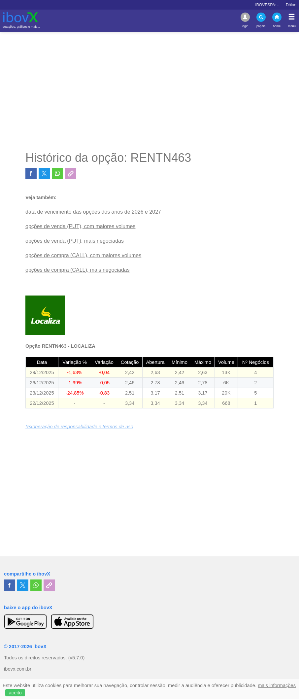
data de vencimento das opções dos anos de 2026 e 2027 (93, 212)
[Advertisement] (149, 91)
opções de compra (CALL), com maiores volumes (83, 255)
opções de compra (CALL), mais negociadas (77, 270)
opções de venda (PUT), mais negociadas (74, 241)
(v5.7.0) (76, 657)
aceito (15, 692)
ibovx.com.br (17, 669)
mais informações (277, 685)
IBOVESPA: (273, 5)
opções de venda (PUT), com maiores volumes (80, 226)
